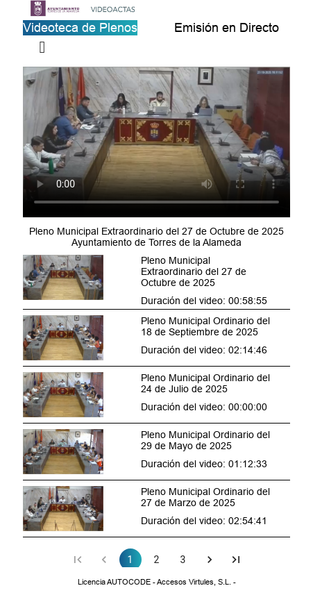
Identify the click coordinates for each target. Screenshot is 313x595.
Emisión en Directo (226, 27)
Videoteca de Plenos (80, 27)
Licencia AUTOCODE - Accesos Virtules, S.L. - (157, 582)
